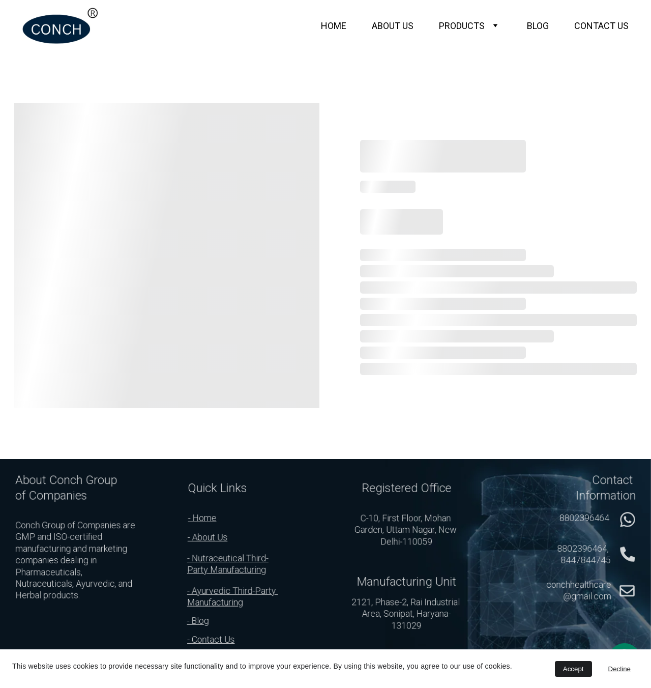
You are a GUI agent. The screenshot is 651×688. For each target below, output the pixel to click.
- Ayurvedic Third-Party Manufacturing (232, 596)
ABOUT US (392, 25)
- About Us (207, 537)
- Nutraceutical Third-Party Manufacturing (228, 564)
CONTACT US (601, 25)
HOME (333, 25)
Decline (619, 669)
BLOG (538, 25)
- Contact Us (211, 639)
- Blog (198, 620)
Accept (573, 669)
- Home (202, 518)
